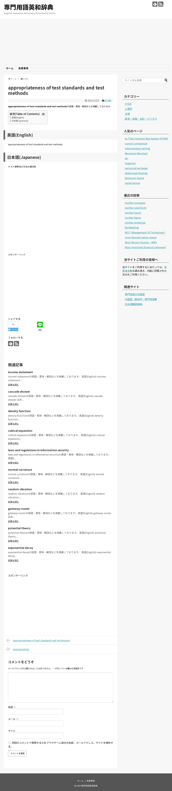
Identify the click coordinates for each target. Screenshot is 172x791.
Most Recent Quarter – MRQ (141, 242)
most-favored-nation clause (141, 237)
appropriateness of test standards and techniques (38, 640)
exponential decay (20, 548)
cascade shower (19, 391)
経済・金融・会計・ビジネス (141, 119)
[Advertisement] (86, 41)
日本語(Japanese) (20, 120)
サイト (11, 731)
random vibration (20, 489)
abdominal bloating (136, 173)
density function (19, 411)
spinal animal (132, 183)
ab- (127, 158)
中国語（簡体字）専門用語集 (141, 299)
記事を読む (13, 384)
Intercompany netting (137, 148)
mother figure (133, 217)
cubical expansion (20, 430)
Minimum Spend (134, 178)
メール (13, 719)
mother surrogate (135, 203)
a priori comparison (136, 143)
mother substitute (135, 208)
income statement (20, 372)
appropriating (17, 649)
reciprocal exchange (136, 168)
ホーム (9, 68)
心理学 (128, 109)
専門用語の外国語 (135, 294)
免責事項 (23, 68)
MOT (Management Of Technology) (145, 232)
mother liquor (133, 212)
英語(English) (18, 117)
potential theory (19, 528)
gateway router (19, 509)
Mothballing (132, 227)
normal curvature (20, 469)
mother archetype (135, 222)
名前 (12, 707)
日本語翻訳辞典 (133, 304)
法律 (127, 114)
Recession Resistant (136, 153)
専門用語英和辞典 (28, 6)
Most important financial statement (145, 247)
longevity (130, 163)
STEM (108, 100)
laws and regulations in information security (38, 450)
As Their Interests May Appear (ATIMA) (146, 138)
